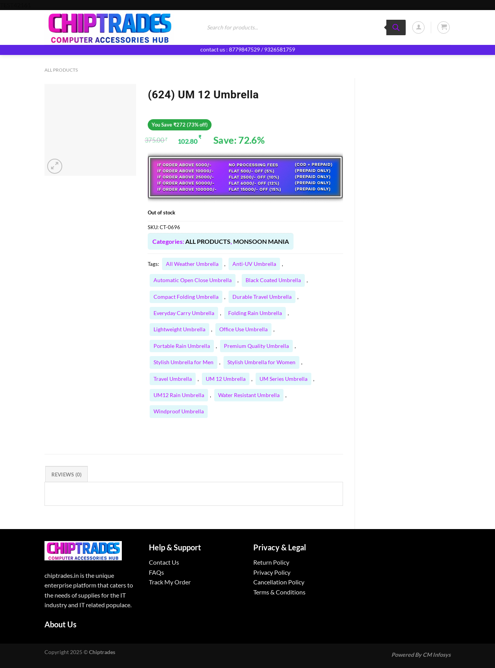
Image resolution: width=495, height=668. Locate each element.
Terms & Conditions (279, 592)
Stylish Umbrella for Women (261, 362)
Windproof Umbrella (179, 411)
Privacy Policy (271, 572)
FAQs (156, 572)
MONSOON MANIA (261, 241)
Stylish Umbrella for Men (183, 362)
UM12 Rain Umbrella (179, 395)
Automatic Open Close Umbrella (193, 280)
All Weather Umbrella (192, 263)
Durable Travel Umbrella (262, 296)
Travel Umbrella (173, 378)
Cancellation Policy (278, 582)
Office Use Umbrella (243, 329)
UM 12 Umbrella (226, 378)
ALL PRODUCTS (61, 70)
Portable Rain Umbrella (182, 346)
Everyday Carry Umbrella (184, 313)
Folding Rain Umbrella (255, 313)
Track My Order (170, 582)
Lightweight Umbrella (179, 329)
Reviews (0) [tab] (66, 474)
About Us (60, 624)
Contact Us (164, 562)
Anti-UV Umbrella (254, 263)
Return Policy (271, 562)
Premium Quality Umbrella (256, 346)
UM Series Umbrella (283, 378)
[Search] (396, 27)
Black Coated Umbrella (273, 280)
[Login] (418, 27)
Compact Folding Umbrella (186, 296)
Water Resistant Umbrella (249, 395)
